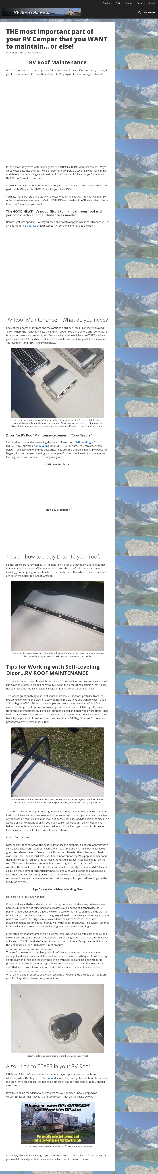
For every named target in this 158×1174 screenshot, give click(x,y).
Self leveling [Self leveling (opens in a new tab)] (83, 442)
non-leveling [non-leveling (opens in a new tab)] (41, 446)
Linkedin (152, 3)
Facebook (107, 3)
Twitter (119, 3)
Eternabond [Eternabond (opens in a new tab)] (49, 1078)
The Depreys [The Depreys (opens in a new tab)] (28, 225)
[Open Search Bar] (139, 12)
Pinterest (141, 3)
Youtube (129, 3)
